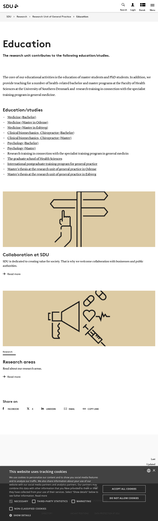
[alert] (79, 493)
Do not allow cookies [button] (124, 498)
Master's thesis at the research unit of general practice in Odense (51, 169)
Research (22, 16)
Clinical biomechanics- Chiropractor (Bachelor (40, 133)
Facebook (11, 408)
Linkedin (48, 408)
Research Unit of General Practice (51, 16)
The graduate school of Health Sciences (34, 159)
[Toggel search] (123, 6)
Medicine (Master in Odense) (27, 122)
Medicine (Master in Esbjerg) (27, 127)
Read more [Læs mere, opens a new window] (41, 495)
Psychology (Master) (21, 148)
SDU (8, 16)
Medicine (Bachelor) (21, 117)
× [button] (153, 470)
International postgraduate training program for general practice (52, 164)
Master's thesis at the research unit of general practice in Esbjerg (51, 174)
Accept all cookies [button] (124, 488)
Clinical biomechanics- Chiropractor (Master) (39, 138)
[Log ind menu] (133, 6)
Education (82, 16)
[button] (11, 501)
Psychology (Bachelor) (23, 143)
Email (69, 408)
